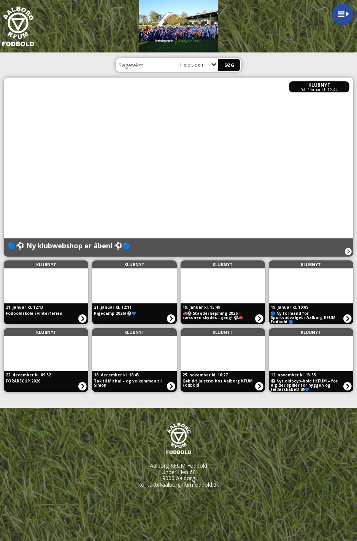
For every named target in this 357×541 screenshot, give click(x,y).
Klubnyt (319, 85)
